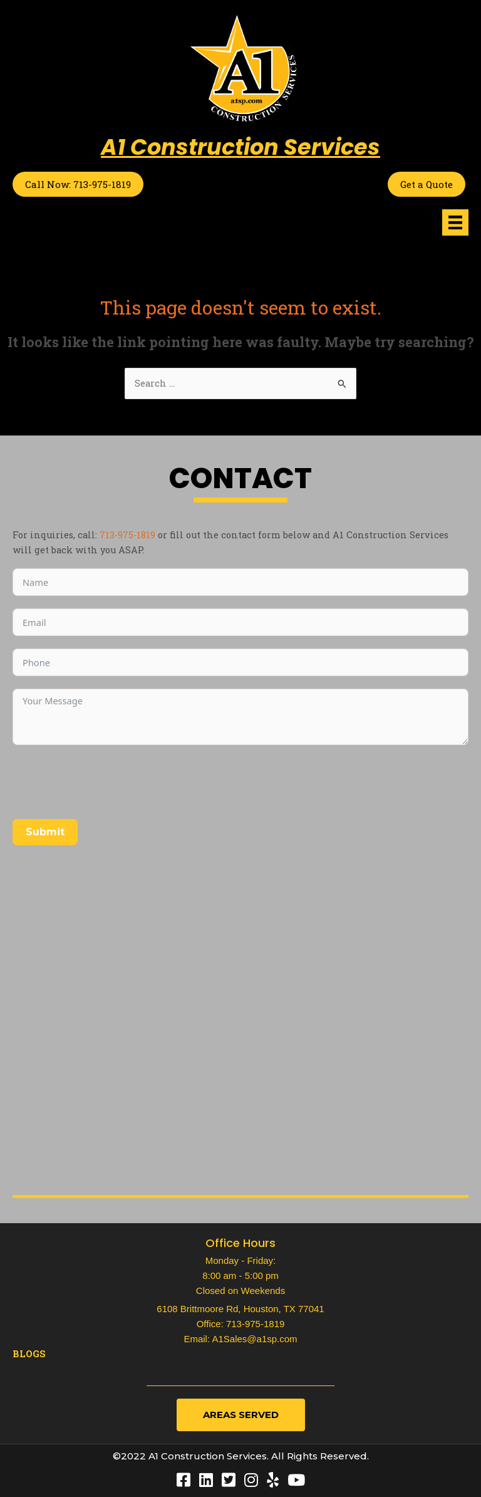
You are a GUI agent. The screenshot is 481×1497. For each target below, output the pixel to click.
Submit (45, 832)
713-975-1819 (127, 535)
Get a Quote (426, 184)
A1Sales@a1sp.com (254, 1338)
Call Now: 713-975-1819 (78, 184)
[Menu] (455, 222)
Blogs (29, 1354)
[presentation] (108, 782)
